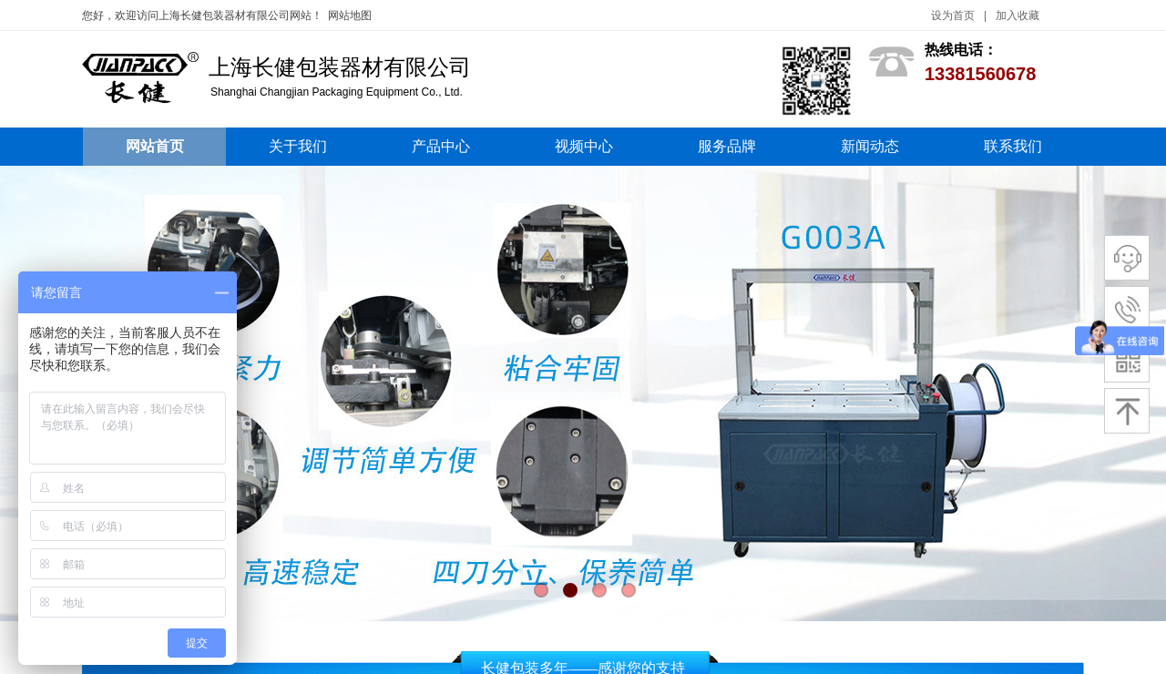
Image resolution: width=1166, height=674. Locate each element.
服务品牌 (727, 146)
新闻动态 (870, 146)
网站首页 (155, 146)
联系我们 (1013, 146)
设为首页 (953, 15)
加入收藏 (1017, 15)
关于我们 (298, 146)
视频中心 (584, 146)
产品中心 (441, 146)
